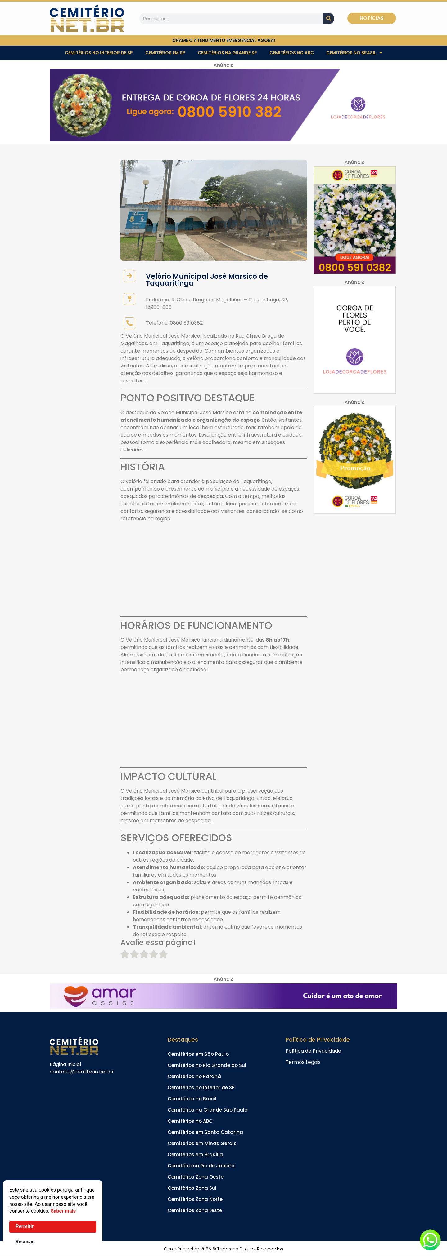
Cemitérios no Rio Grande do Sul (207, 1065)
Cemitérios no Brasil (354, 52)
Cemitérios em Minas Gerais (202, 1143)
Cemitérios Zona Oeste (196, 1177)
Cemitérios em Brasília (195, 1154)
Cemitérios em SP (165, 53)
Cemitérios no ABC (291, 53)
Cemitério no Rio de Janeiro (201, 1165)
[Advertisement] (213, 570)
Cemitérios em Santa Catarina (205, 1132)
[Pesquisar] (328, 18)
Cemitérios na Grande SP (227, 53)
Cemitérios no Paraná (194, 1076)
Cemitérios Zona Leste (195, 1210)
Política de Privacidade (313, 1051)
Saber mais (63, 1211)
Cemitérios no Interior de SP (99, 53)
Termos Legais (303, 1062)
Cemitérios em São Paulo (198, 1054)
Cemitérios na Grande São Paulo (207, 1110)
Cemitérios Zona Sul (192, 1188)
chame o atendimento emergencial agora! (223, 40)
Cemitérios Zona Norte (195, 1199)
